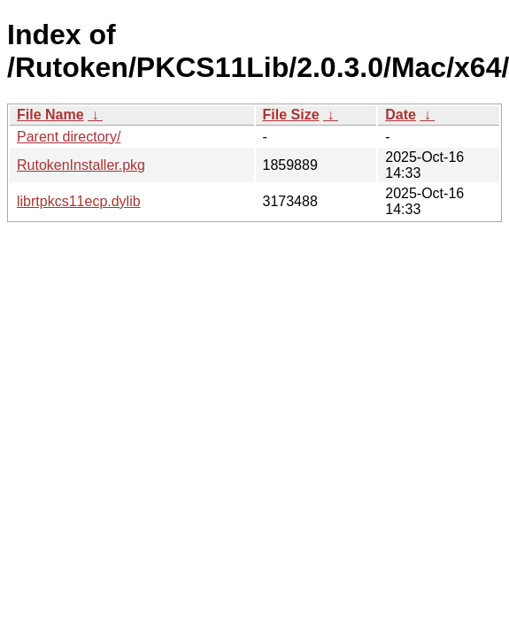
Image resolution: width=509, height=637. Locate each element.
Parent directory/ (68, 136)
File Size (291, 114)
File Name (50, 114)
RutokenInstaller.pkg (81, 165)
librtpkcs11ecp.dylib (79, 201)
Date (400, 114)
